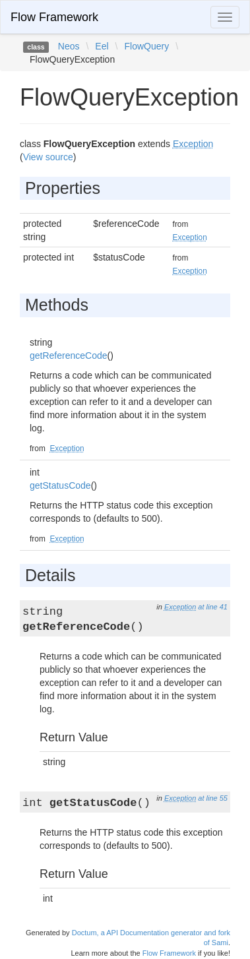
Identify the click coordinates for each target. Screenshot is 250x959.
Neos (69, 46)
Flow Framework (54, 17)
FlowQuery (146, 46)
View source (48, 157)
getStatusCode (60, 485)
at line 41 (213, 607)
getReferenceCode (69, 355)
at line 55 (213, 798)
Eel (101, 46)
